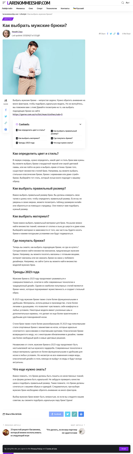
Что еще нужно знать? (63, 143)
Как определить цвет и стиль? (31, 130)
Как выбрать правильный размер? (64, 132)
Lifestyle (8, 19)
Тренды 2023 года (26, 143)
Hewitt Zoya (17, 31)
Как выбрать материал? (29, 138)
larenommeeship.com (28, 2)
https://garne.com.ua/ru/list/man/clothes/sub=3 (37, 114)
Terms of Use (51, 449)
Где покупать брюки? (63, 138)
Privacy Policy (36, 449)
